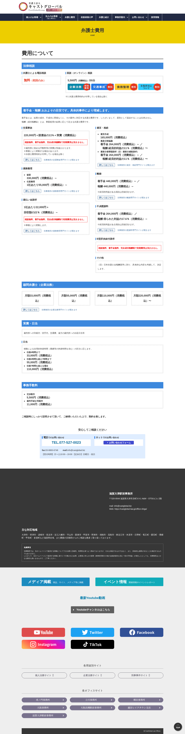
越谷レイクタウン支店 (139, 707)
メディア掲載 (55, 582)
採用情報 (155, 17)
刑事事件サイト (139, 675)
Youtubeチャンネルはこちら (93, 609)
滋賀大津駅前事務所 (43, 715)
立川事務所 (91, 699)
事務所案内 (120, 17)
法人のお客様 (51, 17)
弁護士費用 (70, 17)
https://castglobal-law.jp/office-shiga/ (130, 509)
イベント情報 (129, 582)
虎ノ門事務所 (43, 699)
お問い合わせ (138, 17)
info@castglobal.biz (76, 450)
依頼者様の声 (87, 17)
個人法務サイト (43, 675)
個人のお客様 (32, 17)
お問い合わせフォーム (120, 442)
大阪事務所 (43, 707)
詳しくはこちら (32, 160)
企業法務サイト (91, 675)
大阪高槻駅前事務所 (91, 707)
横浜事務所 (139, 699)
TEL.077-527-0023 (66, 442)
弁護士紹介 (104, 17)
